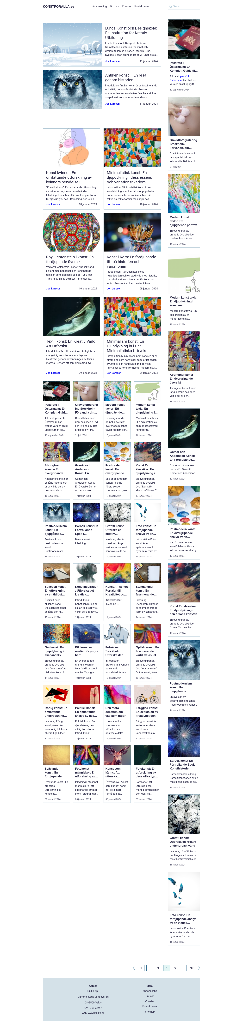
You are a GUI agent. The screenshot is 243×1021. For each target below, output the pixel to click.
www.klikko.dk (96, 1013)
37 (191, 968)
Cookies (126, 6)
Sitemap (150, 1011)
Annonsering (99, 6)
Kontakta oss (142, 6)
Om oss (114, 6)
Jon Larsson (112, 61)
